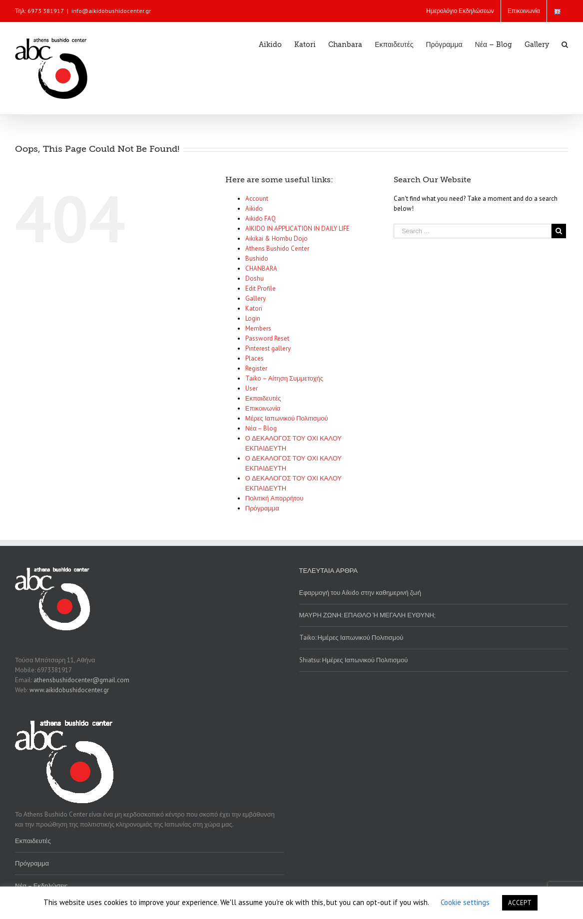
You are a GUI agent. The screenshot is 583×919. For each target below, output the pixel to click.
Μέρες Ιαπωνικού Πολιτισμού (286, 418)
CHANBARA (261, 268)
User (251, 388)
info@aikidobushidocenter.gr (111, 10)
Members (258, 328)
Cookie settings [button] (465, 902)
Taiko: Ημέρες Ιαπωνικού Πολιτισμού (351, 637)
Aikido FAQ (260, 218)
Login (252, 318)
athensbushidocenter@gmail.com (81, 680)
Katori (253, 308)
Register (256, 368)
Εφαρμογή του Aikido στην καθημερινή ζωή (360, 592)
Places (254, 358)
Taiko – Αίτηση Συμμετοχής (284, 378)
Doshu (254, 278)
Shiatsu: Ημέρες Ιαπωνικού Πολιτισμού (353, 660)
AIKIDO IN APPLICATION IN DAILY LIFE (297, 228)
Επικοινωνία (263, 408)
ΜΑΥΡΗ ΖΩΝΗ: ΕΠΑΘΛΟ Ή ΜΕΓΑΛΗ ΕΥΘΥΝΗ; (367, 615)
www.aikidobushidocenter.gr (69, 690)
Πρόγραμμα (262, 508)
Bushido (256, 258)
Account (256, 198)
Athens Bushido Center (277, 248)
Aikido (254, 208)
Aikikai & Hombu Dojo (276, 238)
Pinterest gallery (268, 348)
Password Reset (267, 338)
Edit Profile (260, 288)
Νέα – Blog (261, 428)
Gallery (255, 298)
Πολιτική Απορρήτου (274, 498)
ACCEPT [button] (520, 903)
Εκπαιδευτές (263, 398)
